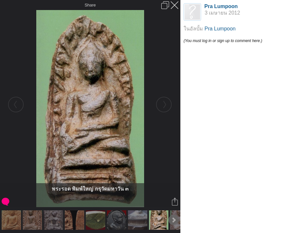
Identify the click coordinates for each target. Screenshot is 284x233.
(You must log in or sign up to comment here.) (223, 41)
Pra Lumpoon (221, 6)
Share (90, 5)
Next (173, 220)
